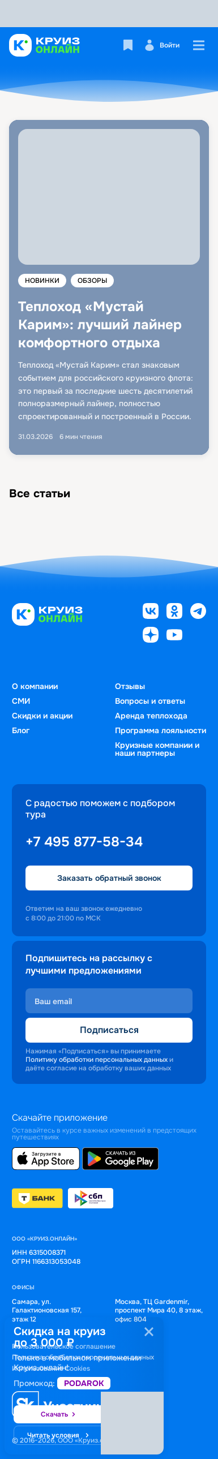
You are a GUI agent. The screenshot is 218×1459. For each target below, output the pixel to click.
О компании (35, 686)
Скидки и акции (42, 716)
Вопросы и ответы (150, 701)
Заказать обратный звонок (109, 878)
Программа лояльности (160, 730)
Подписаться (109, 1030)
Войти (161, 45)
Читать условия (59, 1435)
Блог (20, 730)
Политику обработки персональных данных (96, 1059)
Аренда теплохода (151, 716)
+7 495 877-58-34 (84, 841)
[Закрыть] (149, 1331)
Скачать (59, 1414)
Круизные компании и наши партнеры (157, 749)
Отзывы (130, 686)
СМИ (21, 701)
